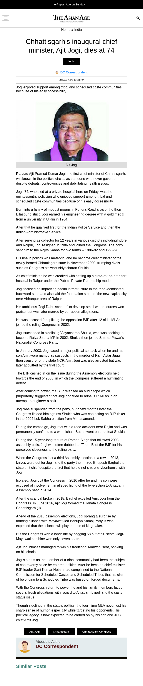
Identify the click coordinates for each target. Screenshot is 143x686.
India (71, 61)
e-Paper (59, 4)
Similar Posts (31, 666)
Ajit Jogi (34, 631)
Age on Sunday (75, 4)
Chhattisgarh (61, 631)
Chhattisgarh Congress (97, 631)
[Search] (138, 18)
